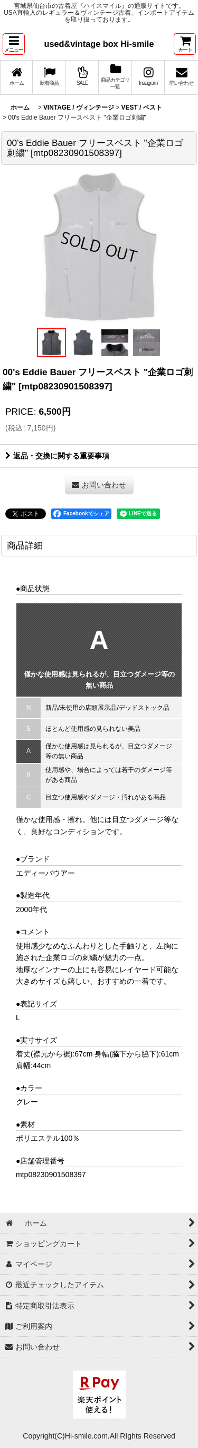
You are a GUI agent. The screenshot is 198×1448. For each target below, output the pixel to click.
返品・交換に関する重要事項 (57, 456)
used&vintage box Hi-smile (99, 43)
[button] (14, 44)
